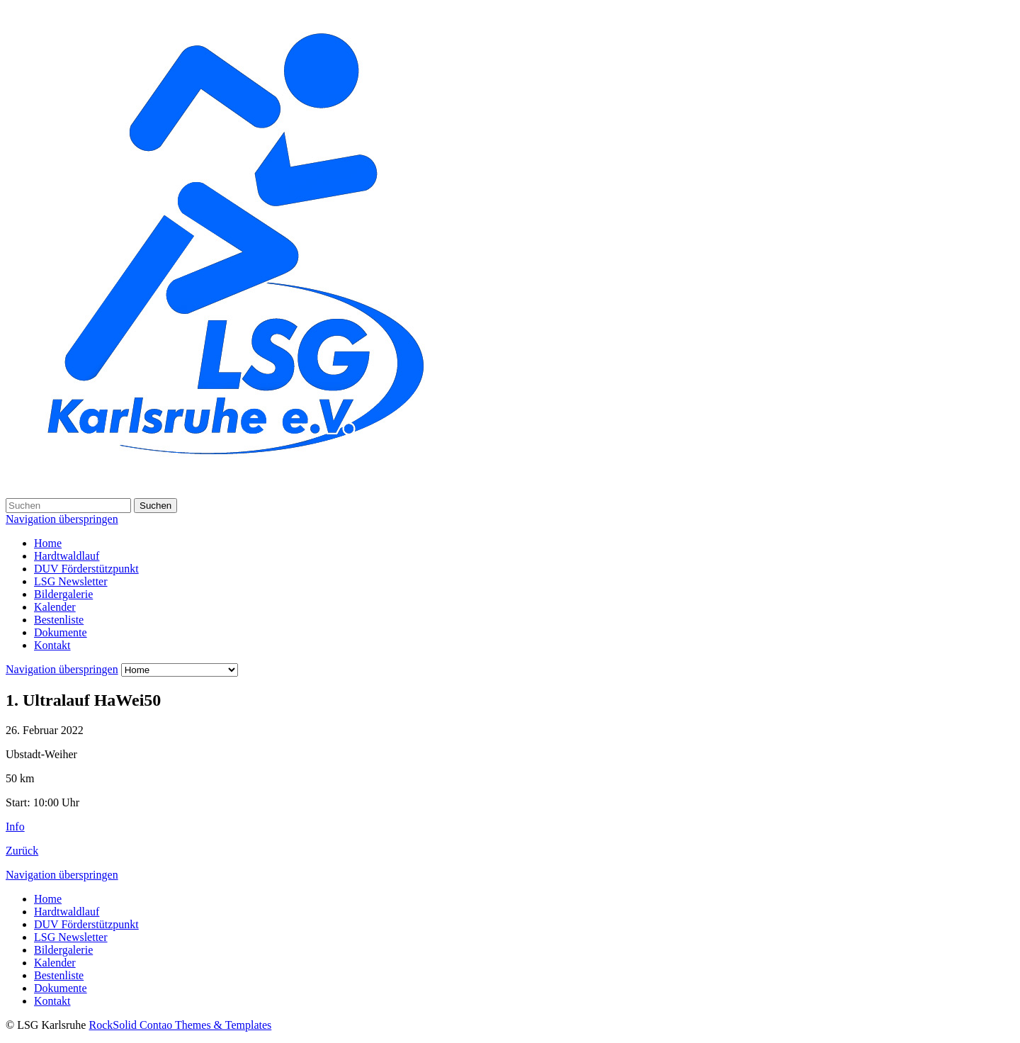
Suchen (155, 505)
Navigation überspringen (62, 519)
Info (15, 827)
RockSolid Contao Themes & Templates (180, 1025)
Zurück (22, 851)
